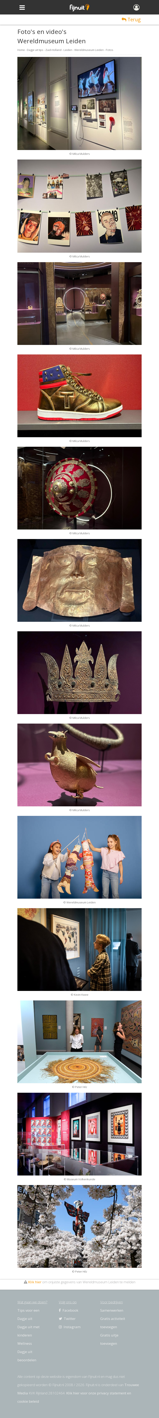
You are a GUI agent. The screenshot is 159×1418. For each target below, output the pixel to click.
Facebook (68, 1310)
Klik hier (34, 1282)
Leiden (68, 50)
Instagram (70, 1326)
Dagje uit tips (35, 50)
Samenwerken (111, 1310)
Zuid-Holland (53, 50)
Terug (131, 19)
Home (21, 50)
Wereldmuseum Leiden (89, 50)
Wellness (24, 1343)
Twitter (67, 1318)
